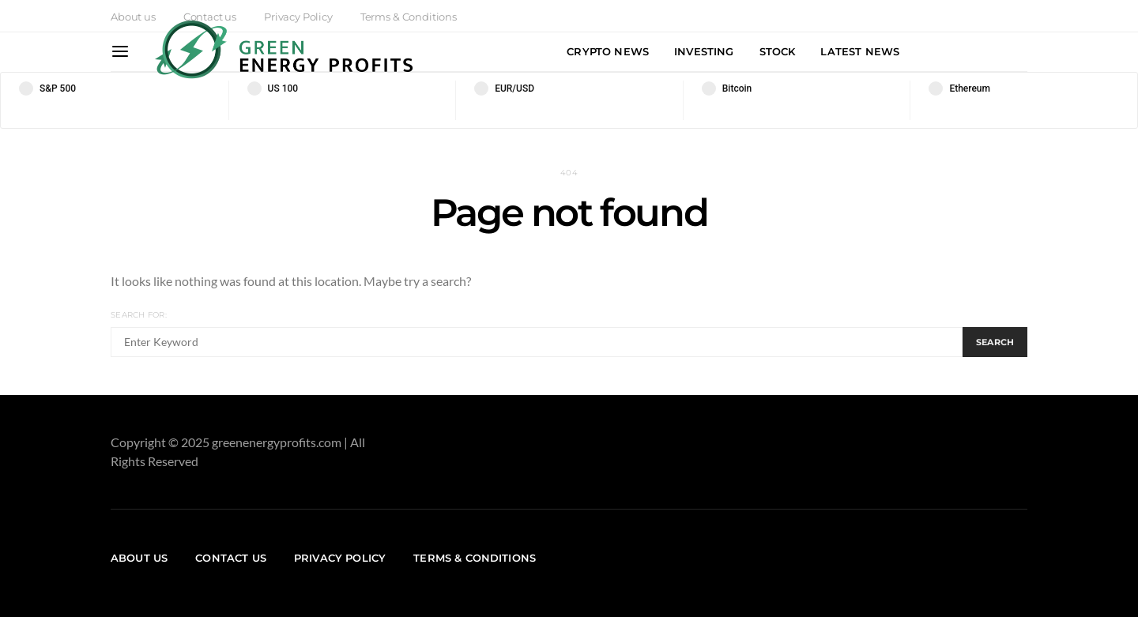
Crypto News (608, 51)
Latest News (859, 51)
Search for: (139, 315)
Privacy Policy (340, 557)
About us (133, 16)
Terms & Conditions (474, 557)
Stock (777, 51)
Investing (703, 51)
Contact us (230, 557)
